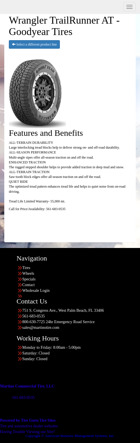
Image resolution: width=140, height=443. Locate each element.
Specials (29, 279)
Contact (28, 285)
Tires (26, 268)
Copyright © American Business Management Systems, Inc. (70, 436)
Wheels (28, 273)
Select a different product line (34, 44)
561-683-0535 (23, 397)
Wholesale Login (36, 290)
